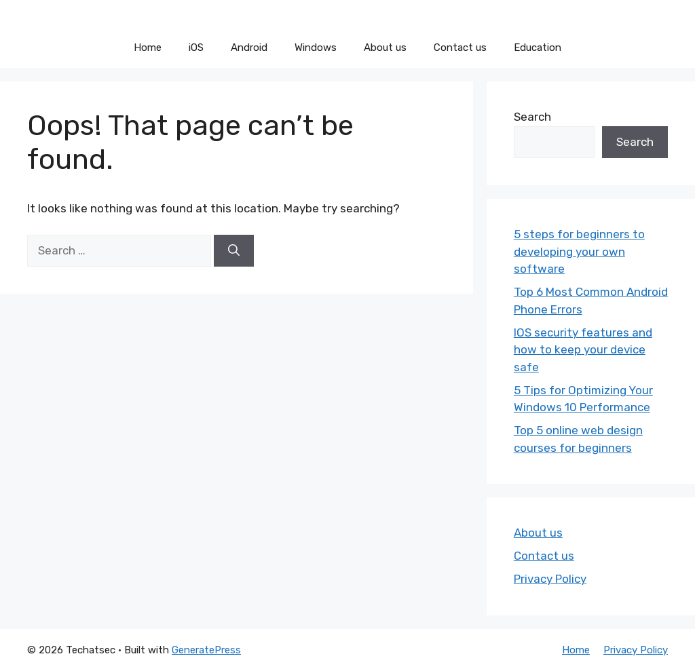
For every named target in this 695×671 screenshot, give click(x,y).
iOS (196, 47)
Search (532, 116)
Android (249, 47)
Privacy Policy (550, 579)
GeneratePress (206, 650)
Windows (316, 47)
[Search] (234, 251)
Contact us (460, 47)
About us (385, 47)
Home (148, 47)
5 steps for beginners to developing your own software (579, 251)
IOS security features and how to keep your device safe (583, 350)
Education (537, 47)
